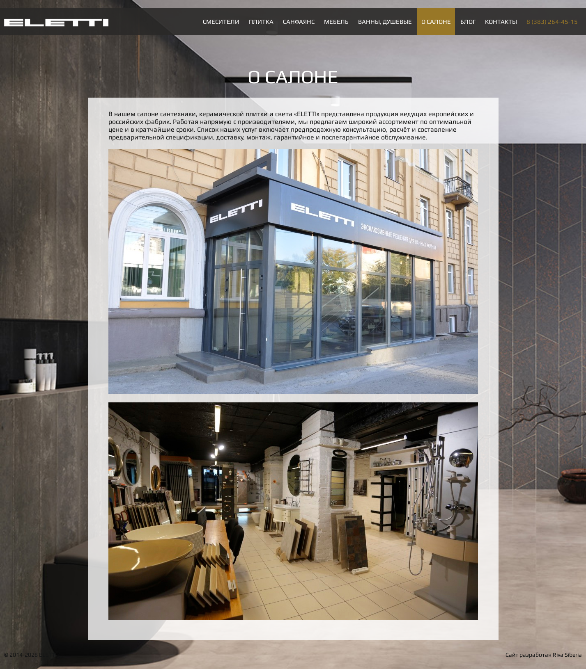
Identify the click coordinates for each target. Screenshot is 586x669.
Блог (468, 21)
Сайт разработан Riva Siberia (544, 654)
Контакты (501, 21)
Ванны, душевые (385, 21)
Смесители (221, 21)
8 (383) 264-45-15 (552, 21)
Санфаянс (299, 21)
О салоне (436, 21)
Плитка (261, 21)
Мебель (336, 21)
